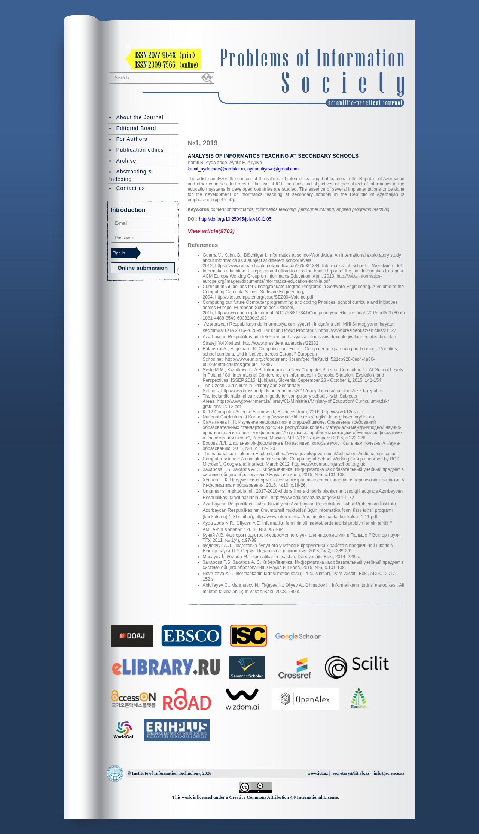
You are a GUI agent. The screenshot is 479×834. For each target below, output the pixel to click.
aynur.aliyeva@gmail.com (272, 169)
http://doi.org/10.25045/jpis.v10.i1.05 (235, 219)
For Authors (131, 139)
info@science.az (389, 773)
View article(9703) (211, 231)
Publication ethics (140, 150)
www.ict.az (317, 773)
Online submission (143, 268)
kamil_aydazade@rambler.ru (216, 169)
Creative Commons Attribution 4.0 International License (283, 797)
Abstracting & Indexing (130, 175)
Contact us (130, 188)
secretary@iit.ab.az (350, 773)
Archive (126, 161)
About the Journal (140, 117)
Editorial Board (136, 128)
